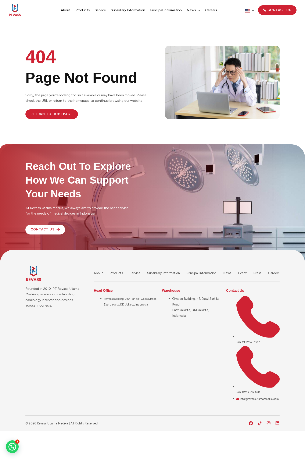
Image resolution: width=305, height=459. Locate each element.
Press (257, 273)
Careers (211, 10)
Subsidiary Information (128, 10)
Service (100, 10)
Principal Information (166, 10)
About (66, 10)
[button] (12, 446)
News (193, 10)
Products (83, 10)
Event (243, 273)
